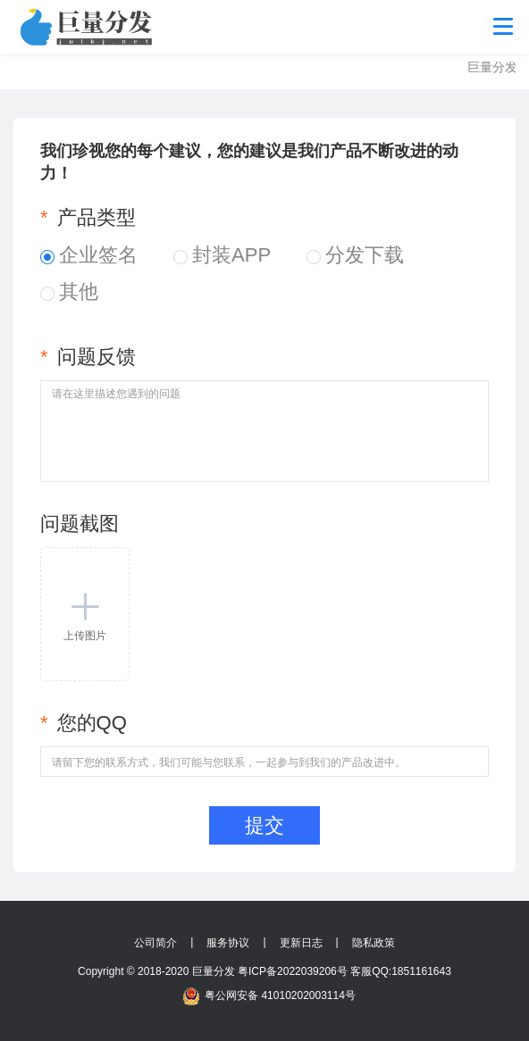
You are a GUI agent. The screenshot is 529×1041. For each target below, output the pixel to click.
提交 (264, 825)
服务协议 (227, 943)
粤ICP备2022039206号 (293, 971)
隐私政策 (373, 943)
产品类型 (88, 217)
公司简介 (155, 943)
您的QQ (83, 723)
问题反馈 (88, 357)
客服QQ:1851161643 (400, 971)
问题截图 (79, 523)
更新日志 (301, 943)
